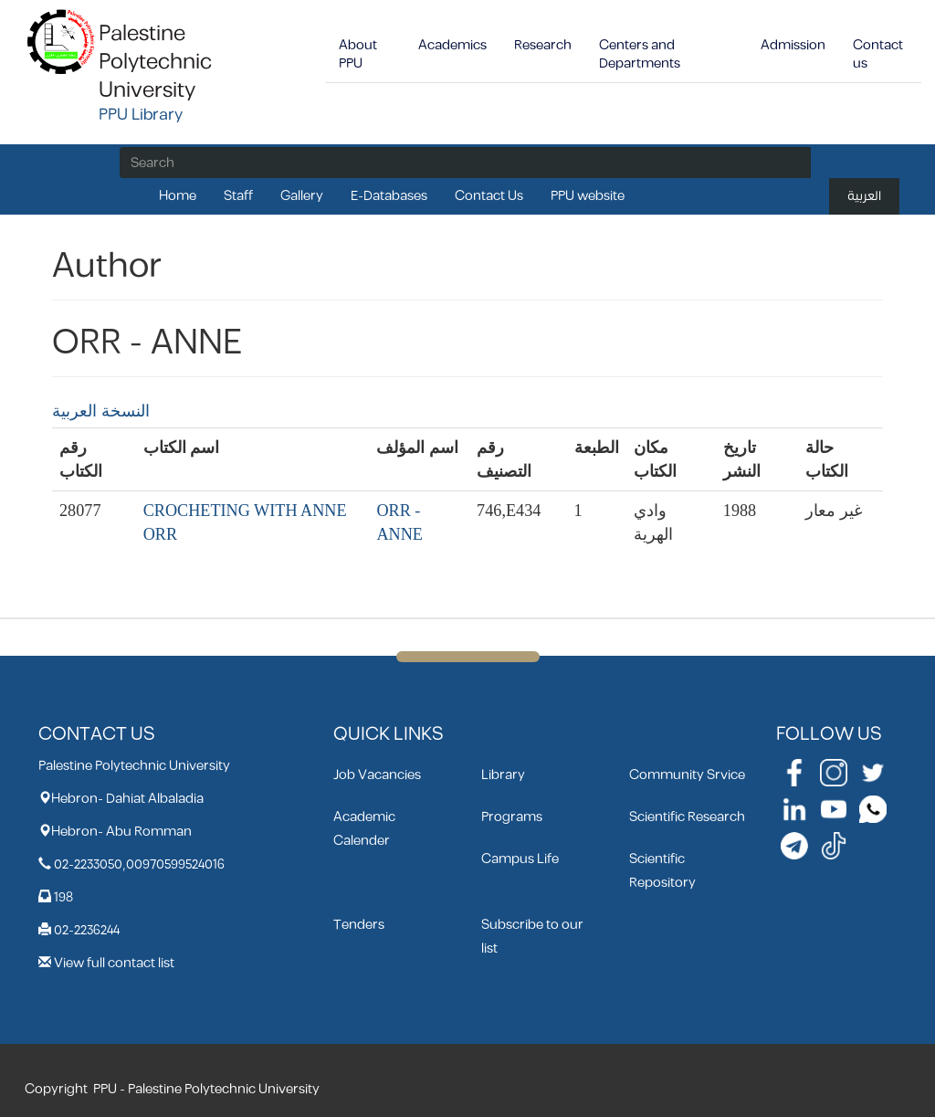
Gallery (301, 195)
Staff (238, 195)
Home (177, 195)
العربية (864, 195)
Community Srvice (687, 774)
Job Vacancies (377, 774)
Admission (793, 45)
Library (503, 774)
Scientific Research (687, 816)
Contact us (878, 54)
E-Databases (389, 195)
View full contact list (114, 963)
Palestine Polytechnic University (155, 62)
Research (543, 45)
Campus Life (520, 858)
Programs (511, 816)
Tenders (358, 924)
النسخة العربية (101, 411)
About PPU (358, 54)
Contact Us (489, 195)
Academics (452, 45)
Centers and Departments (639, 54)
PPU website (588, 195)
